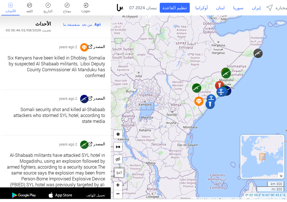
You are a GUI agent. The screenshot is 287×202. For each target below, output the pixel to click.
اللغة (29, 8)
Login (86, 8)
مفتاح (67, 8)
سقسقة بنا (71, 24)
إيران (256, 7)
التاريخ (47, 8)
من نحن (87, 24)
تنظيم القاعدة (175, 7)
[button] (258, 53)
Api (97, 24)
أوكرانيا (201, 7)
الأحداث (10, 8)
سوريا (238, 7)
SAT (119, 173)
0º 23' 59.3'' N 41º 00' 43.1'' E (266, 195)
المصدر (99, 46)
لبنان (220, 7)
